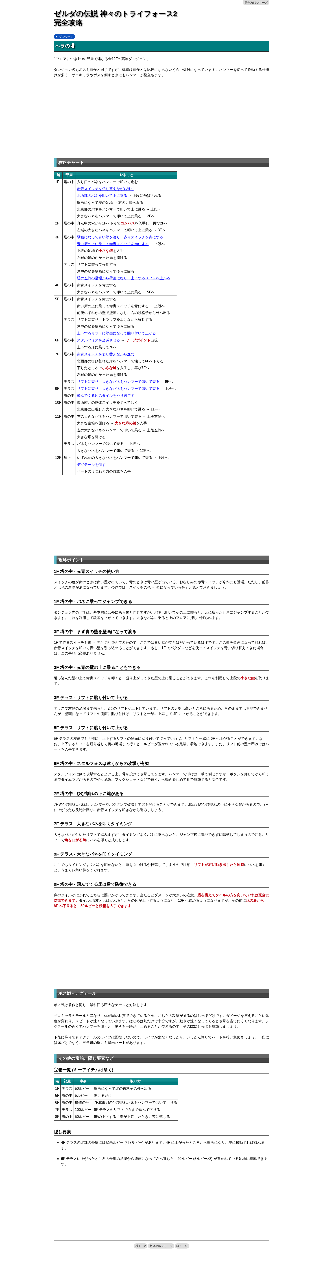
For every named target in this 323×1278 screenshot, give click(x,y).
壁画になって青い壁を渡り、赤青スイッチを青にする (120, 237)
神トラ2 (140, 1246)
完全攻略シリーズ (256, 2)
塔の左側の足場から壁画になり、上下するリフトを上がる (123, 278)
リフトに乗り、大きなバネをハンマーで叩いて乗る (118, 381)
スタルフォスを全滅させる (98, 340)
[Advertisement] (91, 116)
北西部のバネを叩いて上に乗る (102, 195)
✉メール (182, 1246)
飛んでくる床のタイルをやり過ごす (105, 395)
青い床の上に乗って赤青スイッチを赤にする (113, 244)
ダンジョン (66, 36)
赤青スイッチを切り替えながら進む (105, 189)
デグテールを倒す (91, 464)
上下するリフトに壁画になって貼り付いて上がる (116, 333)
